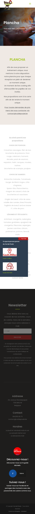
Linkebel (23, 511)
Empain (17, 511)
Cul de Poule (17, 506)
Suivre (22, 473)
